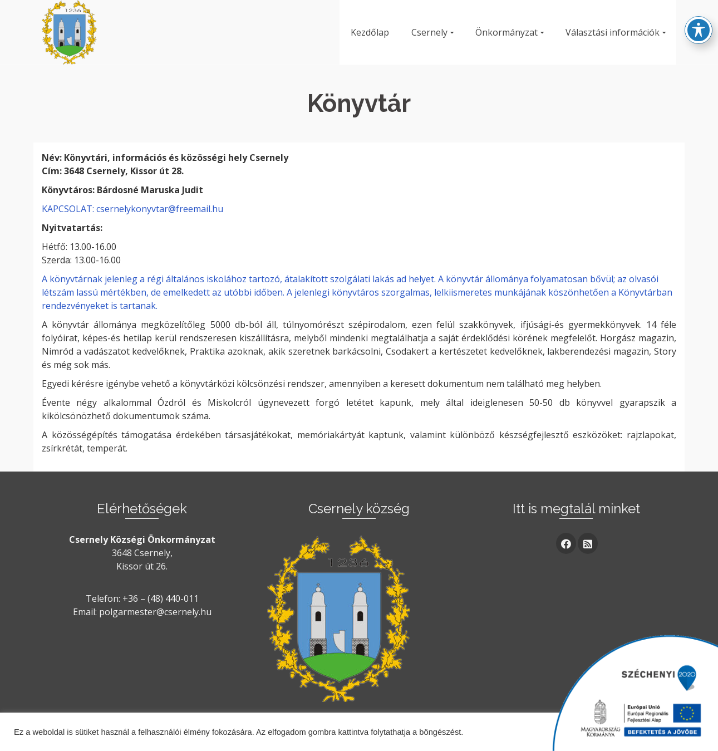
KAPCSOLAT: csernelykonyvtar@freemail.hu (132, 209)
